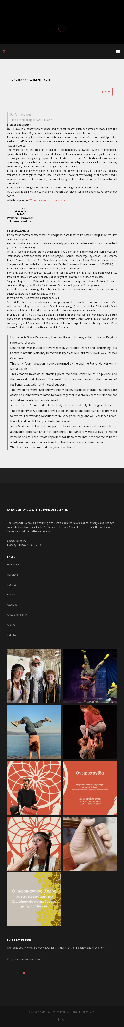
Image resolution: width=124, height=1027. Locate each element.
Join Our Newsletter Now (24, 959)
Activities (12, 604)
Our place (12, 574)
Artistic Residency (17, 614)
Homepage (13, 564)
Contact (11, 634)
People (11, 594)
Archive (11, 624)
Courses (11, 584)
